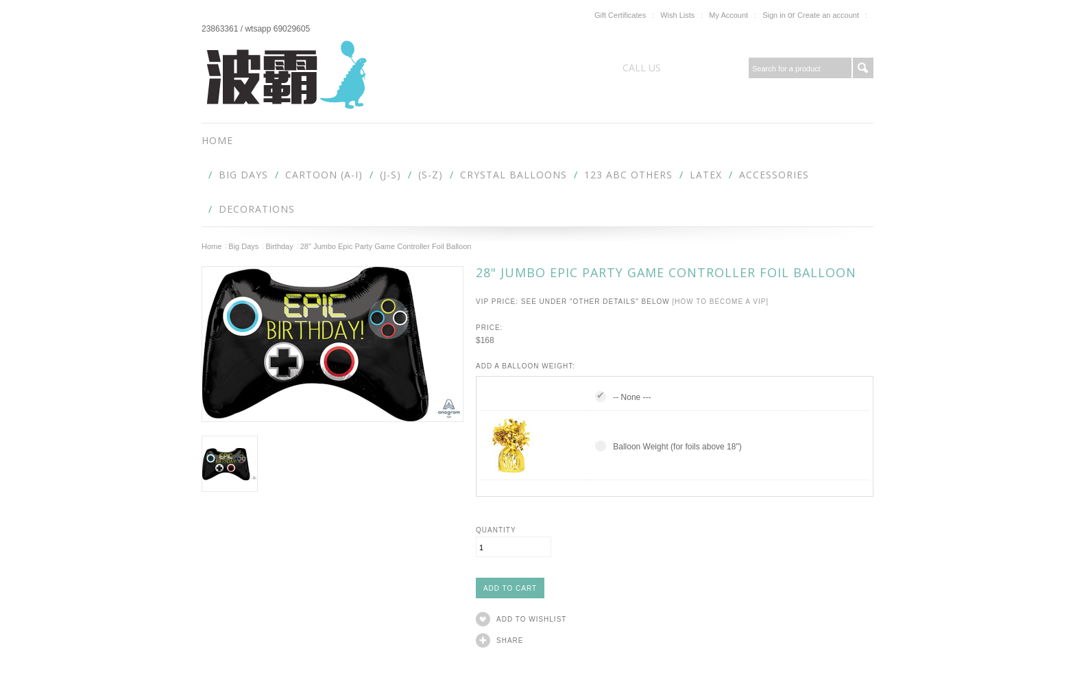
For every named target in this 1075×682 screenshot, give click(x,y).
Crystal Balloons (513, 174)
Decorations (257, 208)
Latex (706, 174)
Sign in (774, 15)
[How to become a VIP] (720, 301)
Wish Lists (677, 15)
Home (211, 246)
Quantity (496, 530)
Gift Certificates (620, 15)
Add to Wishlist (531, 619)
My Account (728, 15)
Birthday (279, 246)
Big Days (243, 174)
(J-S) (390, 174)
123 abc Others (628, 174)
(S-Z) (430, 174)
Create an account (828, 15)
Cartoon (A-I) (324, 174)
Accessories (774, 174)
